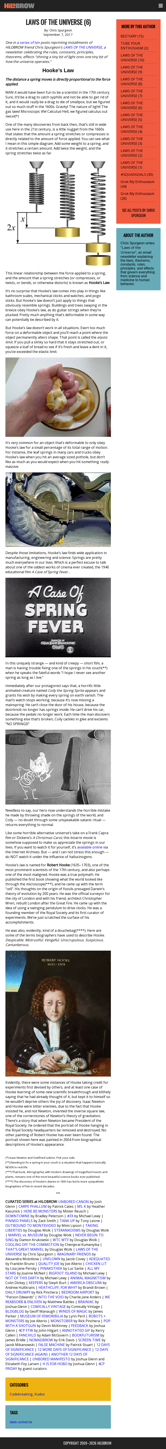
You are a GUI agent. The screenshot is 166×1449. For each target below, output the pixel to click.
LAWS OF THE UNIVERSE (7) (132, 93)
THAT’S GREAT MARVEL (24, 1249)
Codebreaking (21, 1394)
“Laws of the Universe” (131, 250)
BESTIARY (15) (132, 36)
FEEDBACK (79, 1325)
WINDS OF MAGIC (73, 1311)
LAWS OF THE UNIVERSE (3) (132, 141)
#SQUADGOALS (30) (137, 174)
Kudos (40, 1394)
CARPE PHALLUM (33, 1206)
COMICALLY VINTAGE (48, 1306)
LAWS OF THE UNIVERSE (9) (132, 69)
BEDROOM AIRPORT (77, 1292)
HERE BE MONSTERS (40, 1211)
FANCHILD (27, 1335)
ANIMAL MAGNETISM (88, 1278)
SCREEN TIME (89, 1340)
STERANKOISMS (67, 1230)
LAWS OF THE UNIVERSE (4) (132, 129)
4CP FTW (26, 1330)
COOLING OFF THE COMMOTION (32, 1244)
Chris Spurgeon (143, 213)
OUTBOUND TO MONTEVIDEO (30, 1225)
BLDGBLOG (14, 1311)
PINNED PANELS (19, 1220)
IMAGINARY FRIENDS (74, 1254)
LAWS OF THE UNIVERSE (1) (132, 165)
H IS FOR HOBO (55, 1363)
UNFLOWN (51, 1258)
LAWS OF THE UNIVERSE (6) (132, 105)
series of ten (30, 42)
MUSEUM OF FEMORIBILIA (41, 1316)
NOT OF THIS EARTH (22, 1278)
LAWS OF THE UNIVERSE (82, 47)
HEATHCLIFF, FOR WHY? (57, 1287)
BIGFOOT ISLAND (63, 1273)
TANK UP (67, 1220)
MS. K (81, 1206)
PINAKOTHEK (51, 1268)
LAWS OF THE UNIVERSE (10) (132, 57)
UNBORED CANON (73, 1201)
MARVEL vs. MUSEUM (25, 1235)
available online (89, 847)
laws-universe (21, 1422)
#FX (70, 1216)
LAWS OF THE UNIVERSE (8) (132, 81)
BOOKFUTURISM (85, 1335)
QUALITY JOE (48, 1263)
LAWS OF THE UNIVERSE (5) (132, 117)
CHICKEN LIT (96, 1263)
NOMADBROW (41, 1340)
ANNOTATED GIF (76, 1330)
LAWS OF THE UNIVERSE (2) (132, 153)
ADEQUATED (99, 1258)
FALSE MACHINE (51, 1344)
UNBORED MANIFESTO (51, 1359)
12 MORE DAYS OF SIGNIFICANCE (64, 1349)
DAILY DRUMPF (17, 1292)
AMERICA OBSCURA (86, 1282)
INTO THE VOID (51, 1297)
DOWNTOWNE (17, 1216)
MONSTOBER (62, 1320)
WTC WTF (61, 1239)
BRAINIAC (86, 1301)
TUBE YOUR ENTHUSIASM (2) (134, 46)
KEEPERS (36, 1282)
